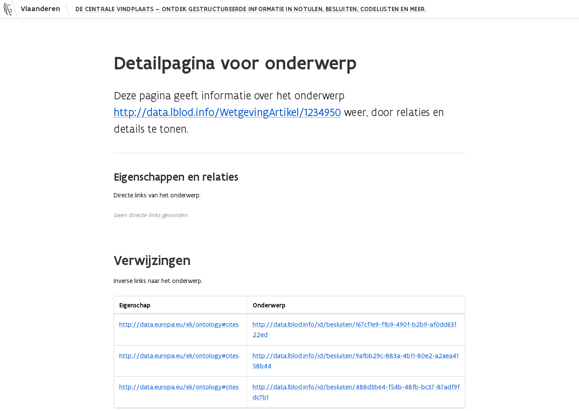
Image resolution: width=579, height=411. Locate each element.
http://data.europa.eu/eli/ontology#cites (179, 324)
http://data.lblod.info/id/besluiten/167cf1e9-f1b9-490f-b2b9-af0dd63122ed (354, 329)
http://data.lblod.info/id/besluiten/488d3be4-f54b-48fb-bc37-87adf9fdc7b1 (356, 392)
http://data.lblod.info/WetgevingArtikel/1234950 (227, 112)
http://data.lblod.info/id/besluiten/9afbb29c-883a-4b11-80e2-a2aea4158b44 (355, 360)
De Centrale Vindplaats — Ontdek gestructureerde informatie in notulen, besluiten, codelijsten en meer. (250, 9)
